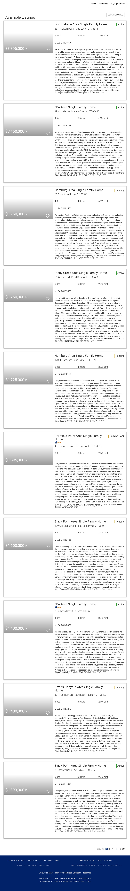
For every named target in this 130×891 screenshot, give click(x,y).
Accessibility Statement (84, 865)
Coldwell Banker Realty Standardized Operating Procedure (65, 873)
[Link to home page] (3, 4)
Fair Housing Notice (111, 865)
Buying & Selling (118, 4)
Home (93, 4)
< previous (100, 849)
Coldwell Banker (17, 861)
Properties (103, 4)
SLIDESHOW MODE (115, 15)
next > (122, 849)
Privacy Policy (104, 861)
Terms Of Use (87, 861)
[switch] (47, 49)
